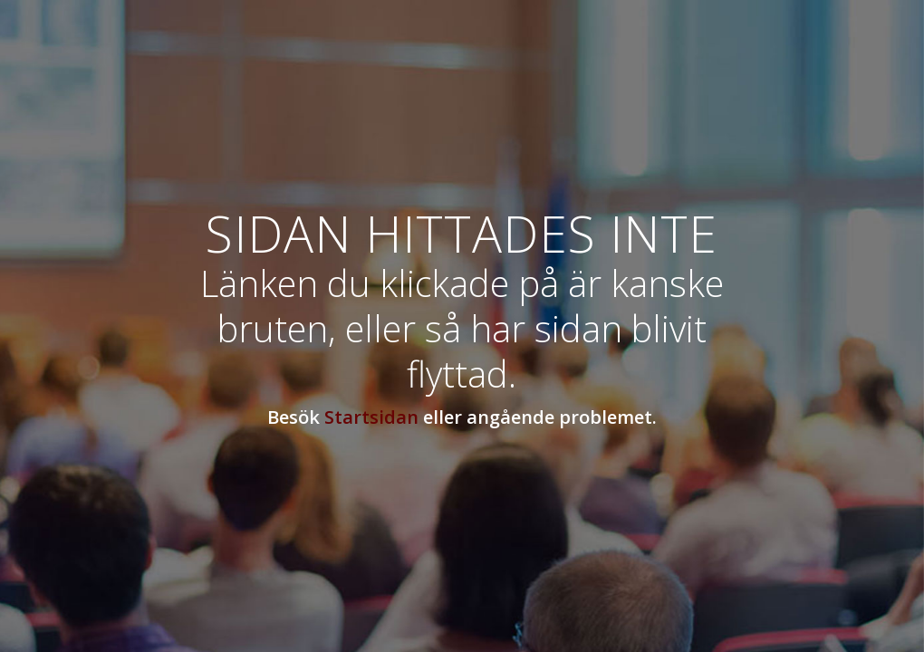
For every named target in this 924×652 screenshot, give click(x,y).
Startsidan (371, 417)
